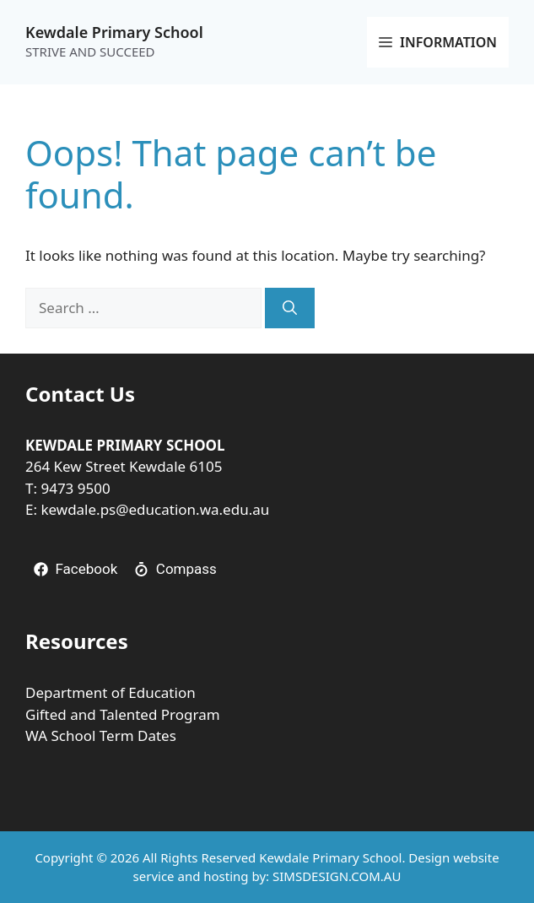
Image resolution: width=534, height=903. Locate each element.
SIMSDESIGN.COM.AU (336, 876)
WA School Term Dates (100, 735)
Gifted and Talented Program (122, 714)
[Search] (290, 308)
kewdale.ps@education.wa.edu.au (154, 509)
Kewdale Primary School (114, 32)
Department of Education (110, 692)
